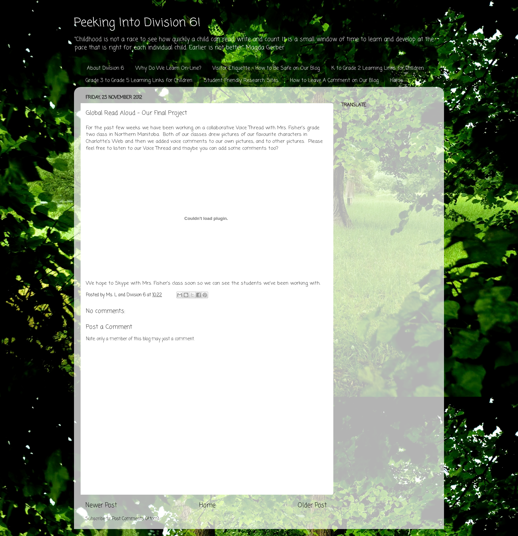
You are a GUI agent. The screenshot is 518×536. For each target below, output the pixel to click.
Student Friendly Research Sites (241, 80)
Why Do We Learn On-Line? (168, 68)
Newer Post (101, 505)
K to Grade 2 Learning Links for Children (377, 68)
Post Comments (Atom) (135, 518)
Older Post (312, 505)
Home (396, 80)
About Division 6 (105, 68)
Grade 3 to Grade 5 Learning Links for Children (139, 80)
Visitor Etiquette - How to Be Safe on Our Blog (266, 68)
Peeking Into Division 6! (137, 23)
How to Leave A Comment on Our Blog (334, 80)
